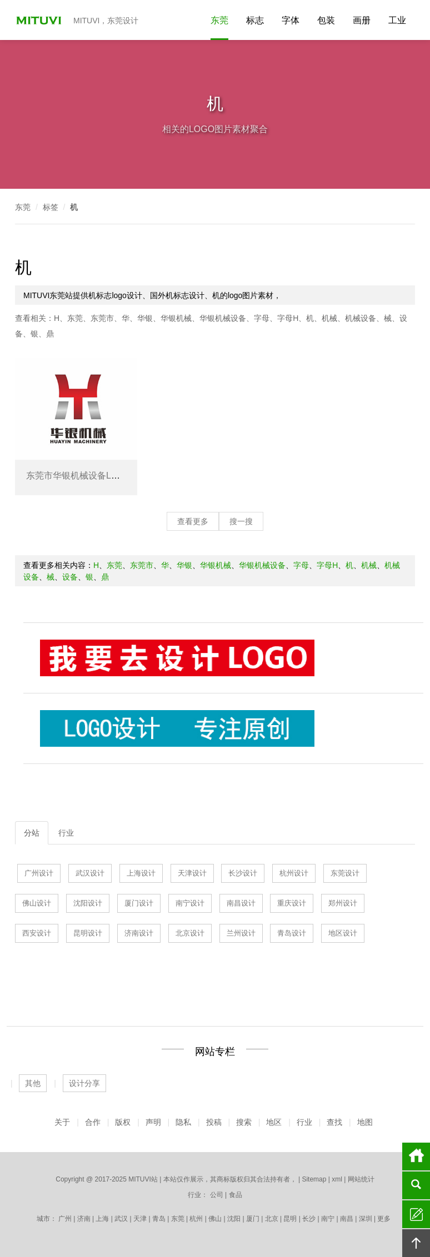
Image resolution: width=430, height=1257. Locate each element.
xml (337, 1179)
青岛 (159, 1219)
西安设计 (36, 933)
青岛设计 (291, 933)
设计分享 (84, 1083)
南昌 (346, 1219)
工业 (397, 20)
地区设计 (342, 933)
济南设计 (138, 933)
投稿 (214, 1122)
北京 (271, 1219)
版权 (123, 1122)
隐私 (183, 1122)
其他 (33, 1083)
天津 (140, 1219)
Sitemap (314, 1179)
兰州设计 (241, 933)
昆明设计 (87, 933)
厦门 (252, 1219)
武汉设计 (90, 873)
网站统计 (361, 1179)
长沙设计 (242, 873)
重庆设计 (291, 903)
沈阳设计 (87, 903)
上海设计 (141, 873)
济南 (84, 1219)
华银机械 (176, 318)
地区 (274, 1122)
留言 (416, 1214)
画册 (362, 20)
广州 (65, 1219)
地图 (365, 1122)
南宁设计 (190, 903)
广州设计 (38, 873)
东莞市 (102, 318)
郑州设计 (342, 903)
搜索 (244, 1122)
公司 (216, 1195)
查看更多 (192, 521)
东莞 (219, 20)
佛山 (215, 1219)
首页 (416, 1156)
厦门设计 (138, 903)
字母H (287, 318)
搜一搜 (241, 521)
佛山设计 (36, 903)
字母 (261, 318)
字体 (290, 20)
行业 (66, 832)
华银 (145, 318)
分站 (31, 832)
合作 (93, 1122)
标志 (255, 20)
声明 (153, 1122)
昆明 (290, 1219)
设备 (70, 576)
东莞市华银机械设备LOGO (79, 475)
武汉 (121, 1219)
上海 (102, 1219)
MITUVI (40, 20)
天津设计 (192, 873)
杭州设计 (293, 873)
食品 (235, 1195)
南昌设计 (241, 903)
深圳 (365, 1219)
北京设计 (190, 933)
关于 (62, 1122)
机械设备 (360, 318)
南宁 (327, 1219)
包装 (326, 20)
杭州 (196, 1219)
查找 (334, 1122)
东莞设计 (345, 873)
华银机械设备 (222, 318)
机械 (329, 318)
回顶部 (416, 1243)
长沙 (309, 1219)
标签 (50, 207)
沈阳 (234, 1219)
